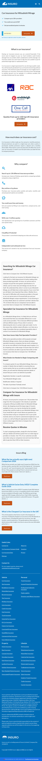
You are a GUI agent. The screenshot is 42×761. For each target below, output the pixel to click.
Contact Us (5, 545)
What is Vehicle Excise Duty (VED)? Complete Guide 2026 (20, 485)
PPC (23, 750)
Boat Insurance (6, 650)
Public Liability (25, 593)
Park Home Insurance (8, 660)
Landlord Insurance (7, 664)
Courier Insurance (26, 685)
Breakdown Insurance (8, 587)
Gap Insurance (6, 612)
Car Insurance (6, 581)
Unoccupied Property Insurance (11, 674)
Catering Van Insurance (27, 657)
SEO (18, 750)
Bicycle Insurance (7, 594)
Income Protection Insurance (29, 584)
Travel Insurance (26, 581)
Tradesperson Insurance (28, 667)
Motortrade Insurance (27, 664)
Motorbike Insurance (8, 591)
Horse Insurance (25, 671)
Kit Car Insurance (7, 622)
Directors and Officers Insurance (30, 596)
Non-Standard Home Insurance (11, 671)
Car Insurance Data (7, 552)
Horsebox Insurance (7, 657)
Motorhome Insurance (27, 650)
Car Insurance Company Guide (10, 549)
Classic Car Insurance (8, 626)
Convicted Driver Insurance (10, 629)
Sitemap (4, 556)
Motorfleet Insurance (27, 653)
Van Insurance (6, 584)
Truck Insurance (6, 615)
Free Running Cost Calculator (32, 759)
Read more (7, 476)
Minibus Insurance (7, 601)
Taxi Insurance (6, 598)
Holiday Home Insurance (9, 667)
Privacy (23, 552)
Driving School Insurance (28, 660)
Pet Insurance (25, 646)
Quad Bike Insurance (8, 633)
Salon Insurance (25, 674)
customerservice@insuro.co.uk (10, 568)
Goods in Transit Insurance (28, 678)
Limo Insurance (6, 605)
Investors (23, 549)
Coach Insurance (6, 608)
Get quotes (28, 33)
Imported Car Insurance (8, 619)
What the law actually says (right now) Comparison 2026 (17, 460)
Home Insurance (6, 646)
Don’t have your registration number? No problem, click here (13, 37)
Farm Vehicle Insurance (8, 640)
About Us (23, 545)
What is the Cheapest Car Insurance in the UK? (20, 511)
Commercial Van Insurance (9, 636)
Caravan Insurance (7, 653)
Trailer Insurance (26, 681)
